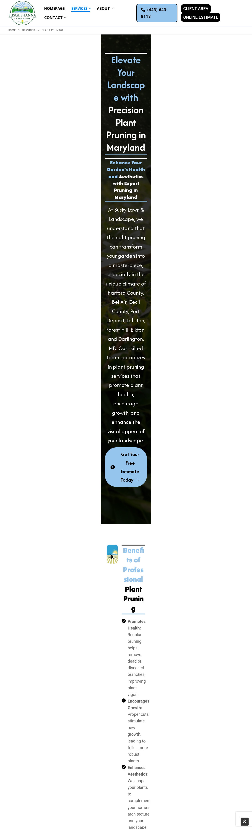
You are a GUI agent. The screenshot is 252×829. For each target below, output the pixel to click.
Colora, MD (84, 750)
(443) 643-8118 (154, 13)
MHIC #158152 (54, 815)
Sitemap (13, 815)
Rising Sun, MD (86, 757)
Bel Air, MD (84, 764)
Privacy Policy (31, 815)
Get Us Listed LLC (75, 821)
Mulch (18, 738)
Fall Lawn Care (26, 758)
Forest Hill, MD (87, 784)
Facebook (204, 742)
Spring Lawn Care (28, 752)
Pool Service (24, 732)
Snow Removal (26, 765)
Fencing (21, 725)
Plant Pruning (24, 745)
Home (12, 30)
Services (28, 30)
